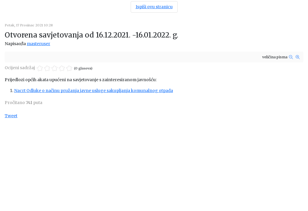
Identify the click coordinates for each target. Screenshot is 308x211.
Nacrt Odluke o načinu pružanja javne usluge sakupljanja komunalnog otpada (93, 90)
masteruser (38, 43)
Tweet (11, 115)
